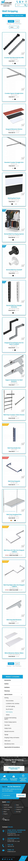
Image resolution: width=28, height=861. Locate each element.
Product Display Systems (13, 722)
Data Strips (13, 725)
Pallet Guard (7, 740)
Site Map (18, 811)
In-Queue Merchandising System (13, 718)
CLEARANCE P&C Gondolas (14, 703)
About (5, 811)
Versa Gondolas (14, 700)
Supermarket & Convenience (13, 747)
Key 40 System (9, 709)
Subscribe (21, 795)
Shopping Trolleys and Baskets (13, 737)
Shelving (13, 697)
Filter (11, 21)
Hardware (13, 687)
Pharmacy (13, 691)
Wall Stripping (9, 712)
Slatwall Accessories (13, 731)
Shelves (8, 714)
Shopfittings (6, 805)
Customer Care (19, 807)
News (17, 805)
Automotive (13, 680)
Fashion (13, 684)
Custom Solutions (8, 807)
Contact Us (19, 809)
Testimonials (7, 809)
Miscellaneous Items (9, 744)
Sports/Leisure (13, 694)
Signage (13, 734)
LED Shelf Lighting (10, 706)
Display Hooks (13, 728)
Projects (6, 814)
